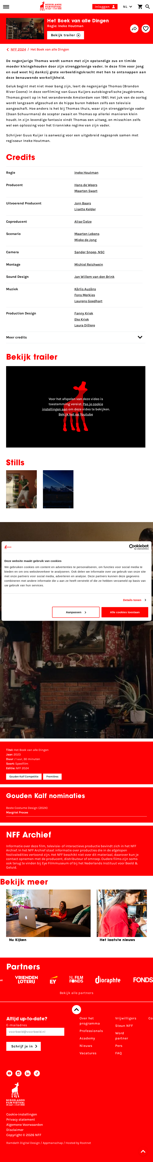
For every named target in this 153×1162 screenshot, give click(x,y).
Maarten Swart (85, 191)
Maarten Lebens (86, 234)
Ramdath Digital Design (23, 1143)
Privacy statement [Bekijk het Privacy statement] (20, 1119)
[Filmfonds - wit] (79, 980)
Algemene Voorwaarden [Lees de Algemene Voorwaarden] (24, 1125)
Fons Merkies (84, 295)
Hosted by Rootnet (78, 1143)
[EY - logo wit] (56, 980)
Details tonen (132, 600)
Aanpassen (76, 612)
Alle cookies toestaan (125, 612)
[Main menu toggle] (6, 6)
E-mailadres (35, 1029)
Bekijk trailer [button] (66, 35)
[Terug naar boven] (76, 1009)
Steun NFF (124, 1026)
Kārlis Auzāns (85, 289)
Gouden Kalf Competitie (23, 776)
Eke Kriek (81, 319)
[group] (48, 917)
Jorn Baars (82, 203)
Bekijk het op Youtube (76, 414)
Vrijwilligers (125, 1018)
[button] (144, 1151)
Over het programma (90, 1020)
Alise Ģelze (83, 221)
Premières (52, 776)
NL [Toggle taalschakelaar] (127, 7)
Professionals (91, 1031)
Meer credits (74, 337)
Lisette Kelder (85, 209)
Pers (119, 1046)
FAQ (118, 1053)
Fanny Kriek (83, 313)
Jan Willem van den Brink (94, 277)
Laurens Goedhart (88, 301)
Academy (87, 1038)
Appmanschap (53, 1143)
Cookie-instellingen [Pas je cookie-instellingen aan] (21, 1114)
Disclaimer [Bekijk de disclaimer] (14, 1130)
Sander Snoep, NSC (89, 252)
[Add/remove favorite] (146, 28)
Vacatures (88, 1053)
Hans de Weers (85, 185)
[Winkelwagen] (140, 6)
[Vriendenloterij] (29, 980)
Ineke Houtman (86, 172)
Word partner (121, 1035)
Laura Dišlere (84, 325)
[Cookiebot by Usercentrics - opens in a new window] (132, 547)
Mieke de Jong (85, 240)
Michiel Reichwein (88, 264)
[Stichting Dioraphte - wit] (110, 980)
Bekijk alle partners (76, 993)
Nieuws (86, 1046)
